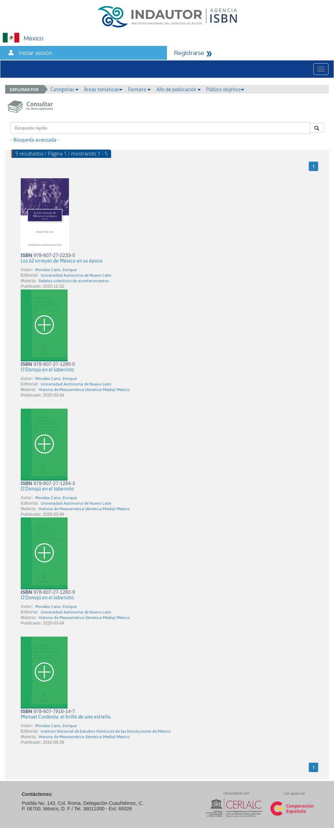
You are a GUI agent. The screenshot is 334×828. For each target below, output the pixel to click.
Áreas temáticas (103, 89)
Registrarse (189, 52)
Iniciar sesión (35, 52)
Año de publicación (178, 89)
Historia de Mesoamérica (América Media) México (84, 389)
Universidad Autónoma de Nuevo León (76, 275)
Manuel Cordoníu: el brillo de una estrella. (66, 717)
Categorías (64, 89)
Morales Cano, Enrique (56, 269)
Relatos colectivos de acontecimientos (74, 280)
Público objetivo (225, 89)
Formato (139, 89)
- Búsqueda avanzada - (34, 140)
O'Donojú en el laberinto (47, 369)
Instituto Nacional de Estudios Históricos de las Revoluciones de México (106, 731)
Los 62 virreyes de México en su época (61, 261)
